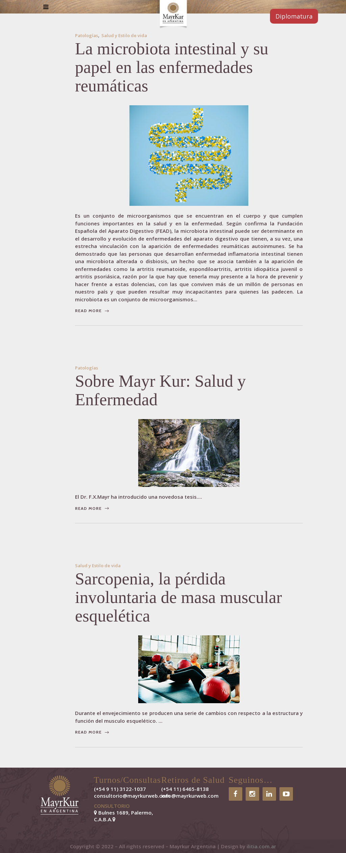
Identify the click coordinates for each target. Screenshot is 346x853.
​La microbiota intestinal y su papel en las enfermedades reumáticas (171, 67)
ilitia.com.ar (261, 846)
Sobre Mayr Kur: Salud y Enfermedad (160, 390)
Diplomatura (294, 16)
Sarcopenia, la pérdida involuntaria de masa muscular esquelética (178, 597)
